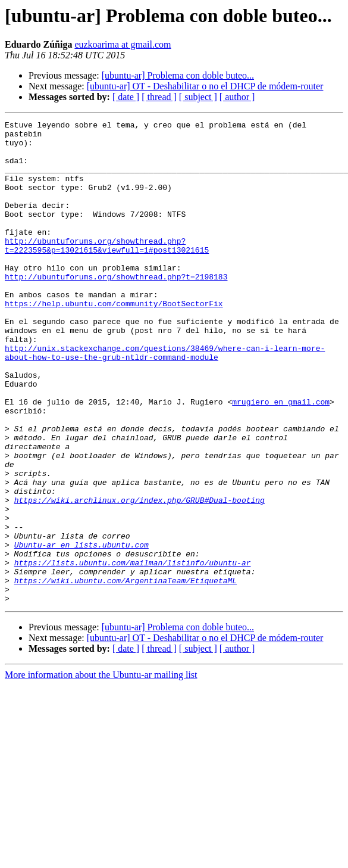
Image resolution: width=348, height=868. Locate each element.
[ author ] (237, 97)
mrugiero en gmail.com (281, 458)
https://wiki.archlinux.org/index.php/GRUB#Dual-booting (139, 576)
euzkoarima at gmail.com (122, 44)
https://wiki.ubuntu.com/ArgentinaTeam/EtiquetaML (125, 673)
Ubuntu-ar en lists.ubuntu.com (81, 630)
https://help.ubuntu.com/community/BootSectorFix (114, 340)
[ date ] (125, 97)
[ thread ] (159, 97)
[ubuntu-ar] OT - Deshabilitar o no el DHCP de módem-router (205, 86)
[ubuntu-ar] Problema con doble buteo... (178, 75)
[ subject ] (198, 97)
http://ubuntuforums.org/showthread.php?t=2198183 (116, 308)
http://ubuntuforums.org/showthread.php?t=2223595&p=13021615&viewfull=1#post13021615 (107, 271)
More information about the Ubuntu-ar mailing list (101, 771)
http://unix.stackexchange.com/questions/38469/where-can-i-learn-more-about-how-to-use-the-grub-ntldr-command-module (165, 399)
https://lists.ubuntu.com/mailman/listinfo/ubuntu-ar (132, 651)
